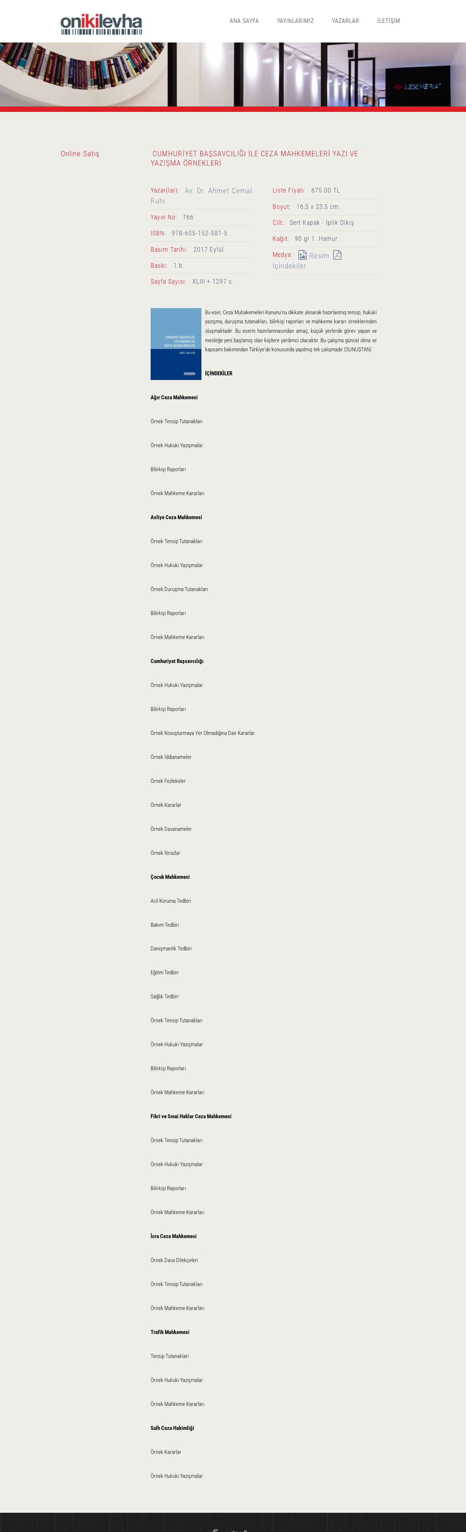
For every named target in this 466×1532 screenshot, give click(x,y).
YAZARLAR (345, 20)
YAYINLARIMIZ (295, 20)
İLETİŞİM (388, 20)
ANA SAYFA (244, 20)
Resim (312, 255)
